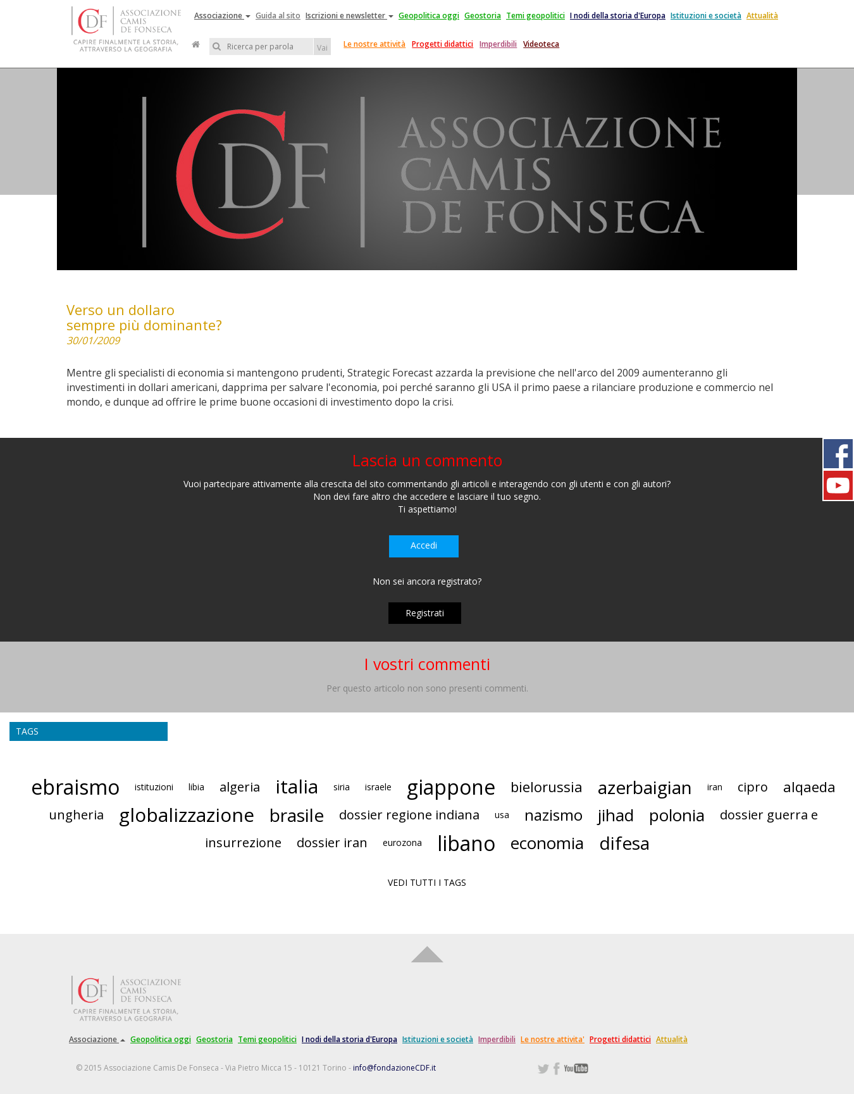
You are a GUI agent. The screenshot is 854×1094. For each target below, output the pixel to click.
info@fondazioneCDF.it (394, 1067)
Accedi (424, 545)
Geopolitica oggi (429, 15)
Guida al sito (278, 15)
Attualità (762, 15)
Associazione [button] (222, 15)
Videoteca (541, 44)
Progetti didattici (442, 44)
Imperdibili (498, 44)
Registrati (424, 613)
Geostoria (482, 15)
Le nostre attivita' (553, 1039)
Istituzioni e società (706, 15)
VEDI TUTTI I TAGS (427, 882)
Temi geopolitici (535, 15)
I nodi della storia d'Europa (617, 15)
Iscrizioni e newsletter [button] (349, 15)
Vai (322, 47)
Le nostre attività (374, 44)
